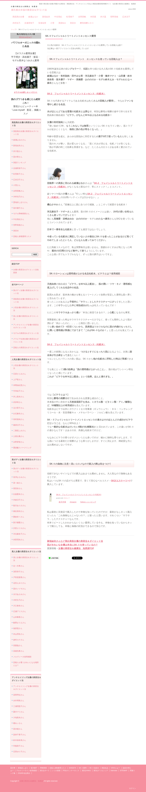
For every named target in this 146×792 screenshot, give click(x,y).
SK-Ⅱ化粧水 (94, 768)
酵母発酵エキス (87, 23)
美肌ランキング (19, 162)
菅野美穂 (114, 17)
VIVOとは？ (115, 768)
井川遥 (103, 17)
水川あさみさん (19, 594)
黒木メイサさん (19, 589)
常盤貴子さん (18, 746)
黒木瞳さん (17, 729)
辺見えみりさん (19, 583)
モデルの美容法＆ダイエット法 (26, 333)
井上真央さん (18, 397)
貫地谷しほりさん (20, 202)
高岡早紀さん (18, 695)
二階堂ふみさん (19, 431)
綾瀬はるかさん (19, 140)
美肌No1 (62, 23)
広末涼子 (126, 17)
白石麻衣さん (18, 414)
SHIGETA (72, 768)
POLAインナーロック (71, 771)
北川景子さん (18, 408)
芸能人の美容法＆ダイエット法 (26, 347)
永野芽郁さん (18, 442)
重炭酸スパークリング (22, 448)
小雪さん (16, 185)
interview (114, 771)
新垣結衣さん (18, 146)
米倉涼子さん (18, 500)
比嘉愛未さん (18, 494)
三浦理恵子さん (19, 706)
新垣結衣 (46, 17)
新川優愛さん (18, 522)
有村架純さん (18, 419)
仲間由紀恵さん (19, 385)
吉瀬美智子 (29, 23)
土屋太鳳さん (18, 436)
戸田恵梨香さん (19, 577)
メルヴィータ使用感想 (22, 657)
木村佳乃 (16, 23)
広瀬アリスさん (19, 611)
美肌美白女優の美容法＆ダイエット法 (29, 8)
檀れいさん (17, 723)
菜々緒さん (17, 483)
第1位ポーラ (44, 771)
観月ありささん (19, 505)
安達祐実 (42, 23)
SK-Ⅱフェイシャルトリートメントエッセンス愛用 (70, 36)
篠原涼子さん (18, 425)
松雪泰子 (70, 17)
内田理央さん (18, 540)
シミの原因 (56, 771)
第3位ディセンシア (101, 771)
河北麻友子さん (19, 534)
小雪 (52, 23)
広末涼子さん (18, 180)
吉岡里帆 (82, 17)
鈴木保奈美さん (19, 740)
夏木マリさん (18, 712)
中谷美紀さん (18, 219)
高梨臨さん (17, 645)
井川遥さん (17, 151)
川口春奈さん (18, 606)
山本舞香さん (18, 617)
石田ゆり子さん (19, 752)
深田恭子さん (18, 572)
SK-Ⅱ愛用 (83, 768)
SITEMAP (123, 771)
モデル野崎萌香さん (21, 214)
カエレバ (66, 498)
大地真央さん (18, 717)
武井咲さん (17, 402)
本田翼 (93, 17)
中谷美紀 (58, 17)
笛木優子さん (18, 208)
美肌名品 (105, 768)
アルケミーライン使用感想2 (26, 771)
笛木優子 (34, 768)
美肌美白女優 (18, 17)
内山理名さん (18, 634)
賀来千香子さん (19, 735)
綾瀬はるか (33, 17)
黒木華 (12, 768)
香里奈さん (17, 488)
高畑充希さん (18, 651)
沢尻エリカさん (19, 528)
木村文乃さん (18, 600)
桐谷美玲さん (18, 511)
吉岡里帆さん (18, 191)
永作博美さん (18, 701)
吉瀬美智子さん (19, 168)
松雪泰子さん (18, 174)
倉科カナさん (18, 640)
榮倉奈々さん (18, 517)
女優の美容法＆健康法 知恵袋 (31, 781)
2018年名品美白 (24, 773)
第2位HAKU (86, 771)
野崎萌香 (43, 768)
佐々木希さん (18, 566)
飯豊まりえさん (19, 623)
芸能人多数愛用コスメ (22, 236)
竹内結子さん (18, 391)
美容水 (73, 23)
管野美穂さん (18, 225)
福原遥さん (17, 628)
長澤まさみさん (19, 477)
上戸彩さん (17, 379)
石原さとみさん (19, 374)
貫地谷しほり (23, 768)
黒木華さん (17, 157)
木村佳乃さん (18, 197)
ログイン (132, 788)
